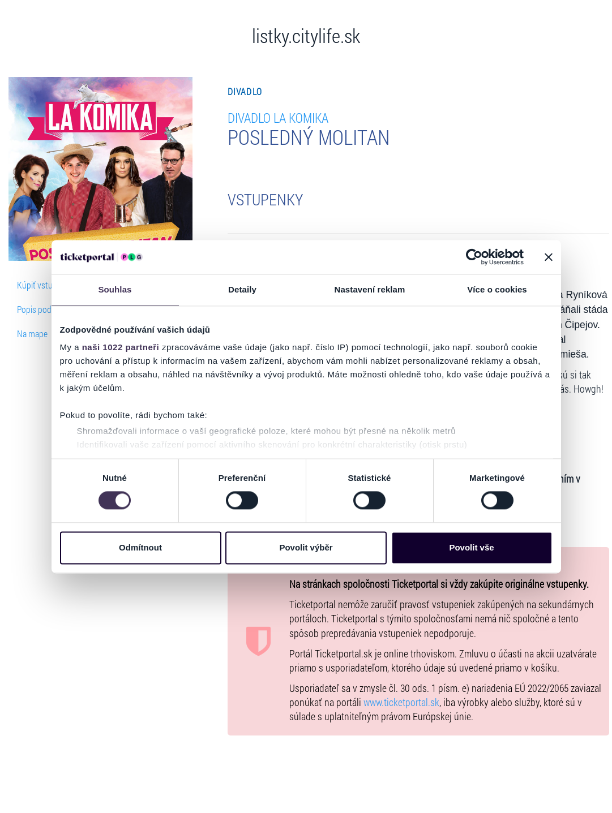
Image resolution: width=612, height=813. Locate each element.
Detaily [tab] (242, 289)
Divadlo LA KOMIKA (278, 117)
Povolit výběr (305, 547)
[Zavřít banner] (549, 257)
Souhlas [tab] (114, 289)
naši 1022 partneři (121, 347)
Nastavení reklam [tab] (369, 289)
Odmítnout (140, 547)
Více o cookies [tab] (497, 289)
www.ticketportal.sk (401, 702)
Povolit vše (471, 547)
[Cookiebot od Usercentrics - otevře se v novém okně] (474, 256)
